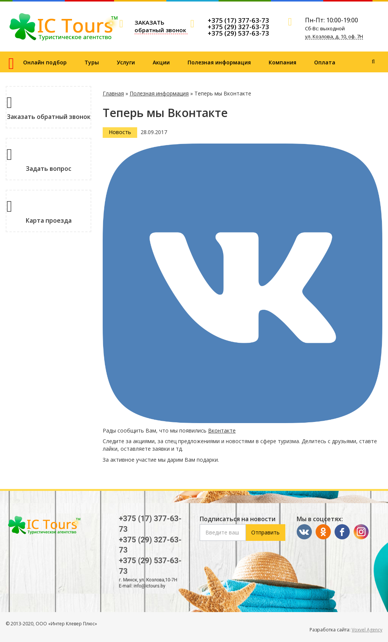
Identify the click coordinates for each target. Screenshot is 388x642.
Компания (282, 62)
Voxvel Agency (367, 629)
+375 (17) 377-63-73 (238, 20)
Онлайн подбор (45, 62)
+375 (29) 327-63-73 (238, 26)
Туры (91, 62)
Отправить (265, 532)
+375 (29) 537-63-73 (238, 33)
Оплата (324, 62)
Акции (161, 62)
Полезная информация (219, 62)
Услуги (126, 62)
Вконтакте (222, 430)
